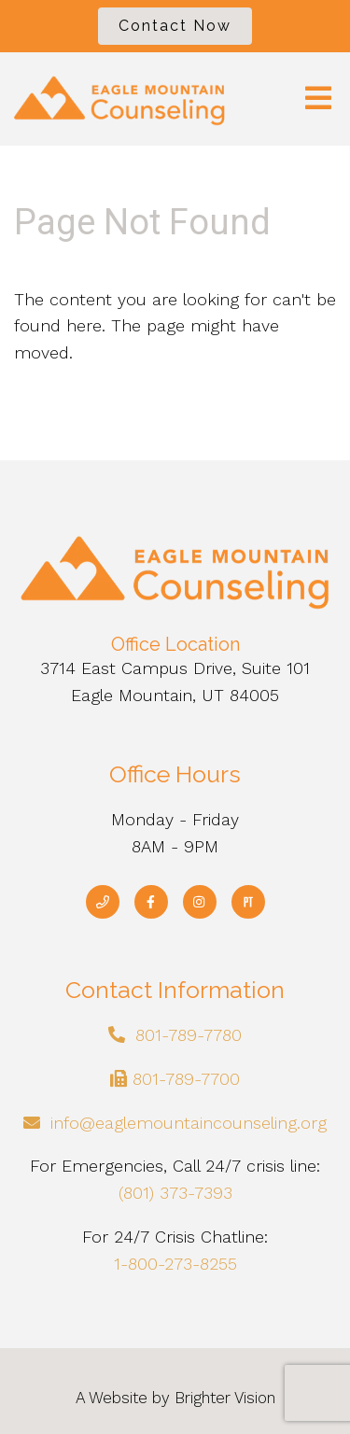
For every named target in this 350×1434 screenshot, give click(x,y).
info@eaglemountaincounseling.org (188, 1122)
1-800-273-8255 (175, 1263)
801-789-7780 (188, 1035)
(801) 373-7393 (175, 1192)
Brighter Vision (225, 1397)
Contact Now (175, 26)
